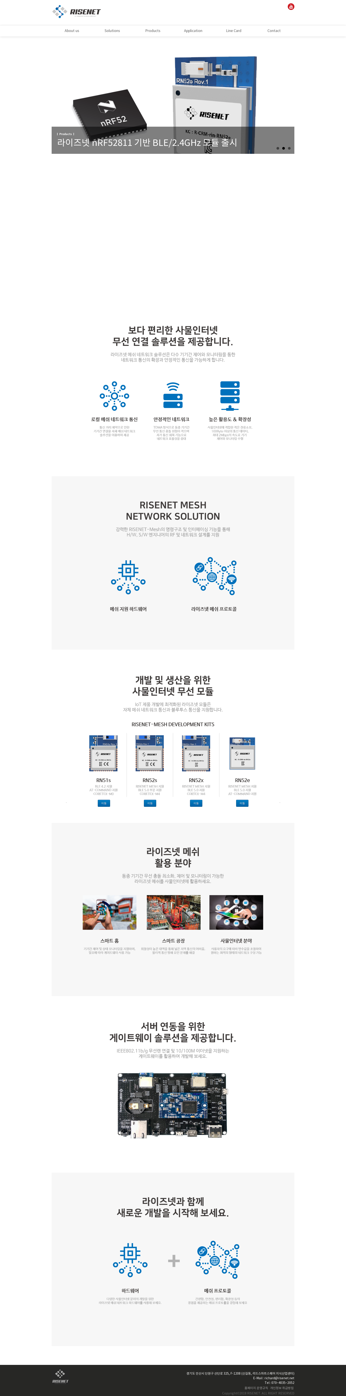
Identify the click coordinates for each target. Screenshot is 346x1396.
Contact (274, 31)
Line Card (233, 31)
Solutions (112, 31)
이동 (104, 803)
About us (72, 31)
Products (152, 31)
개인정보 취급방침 (282, 1388)
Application (193, 31)
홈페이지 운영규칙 (256, 1388)
